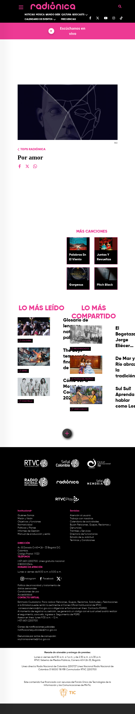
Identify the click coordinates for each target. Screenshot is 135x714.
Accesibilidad (25, 595)
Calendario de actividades (84, 522)
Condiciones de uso (28, 592)
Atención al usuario (80, 515)
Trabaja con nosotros (81, 518)
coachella (26, 401)
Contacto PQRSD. (97, 608)
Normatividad (25, 525)
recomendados (81, 349)
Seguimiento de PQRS (68, 614)
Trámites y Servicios (80, 531)
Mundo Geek (53, 15)
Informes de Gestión (29, 531)
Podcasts (78, 15)
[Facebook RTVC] (46, 579)
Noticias (30, 15)
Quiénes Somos (26, 515)
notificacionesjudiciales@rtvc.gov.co (37, 630)
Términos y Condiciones (82, 540)
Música (40, 15)
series (24, 371)
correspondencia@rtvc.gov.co (34, 608)
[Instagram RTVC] (28, 579)
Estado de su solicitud (82, 537)
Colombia (26, 340)
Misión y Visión (25, 518)
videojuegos (80, 409)
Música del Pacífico (83, 379)
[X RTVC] (59, 579)
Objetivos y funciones (29, 522)
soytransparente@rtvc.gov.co (34, 639)
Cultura (66, 15)
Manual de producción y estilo (34, 534)
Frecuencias (68, 19)
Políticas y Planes (27, 528)
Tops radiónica (33, 149)
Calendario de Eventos (38, 19)
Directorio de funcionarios (84, 534)
